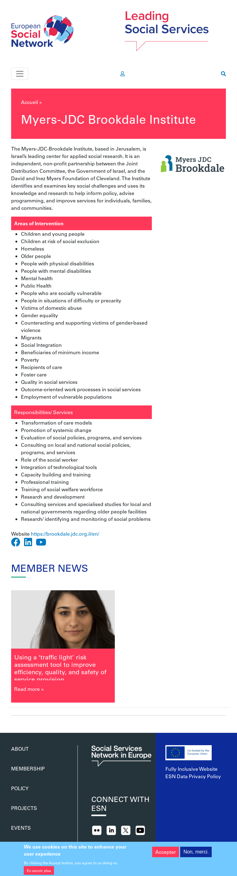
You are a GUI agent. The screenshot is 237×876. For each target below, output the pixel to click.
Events (21, 827)
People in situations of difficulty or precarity (71, 300)
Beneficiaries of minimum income (60, 352)
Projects (24, 808)
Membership (28, 768)
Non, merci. (196, 855)
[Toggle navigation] (19, 74)
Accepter (165, 855)
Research (31, 519)
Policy (20, 788)
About (20, 748)
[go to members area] (122, 73)
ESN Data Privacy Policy (193, 776)
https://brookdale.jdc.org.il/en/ (65, 533)
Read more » (29, 689)
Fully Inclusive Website (191, 769)
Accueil (29, 102)
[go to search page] (223, 73)
